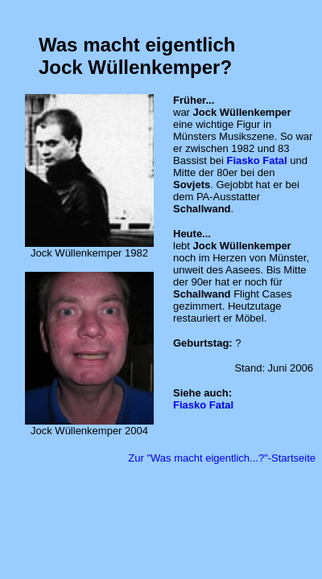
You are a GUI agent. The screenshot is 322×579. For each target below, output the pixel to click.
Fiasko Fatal (256, 160)
